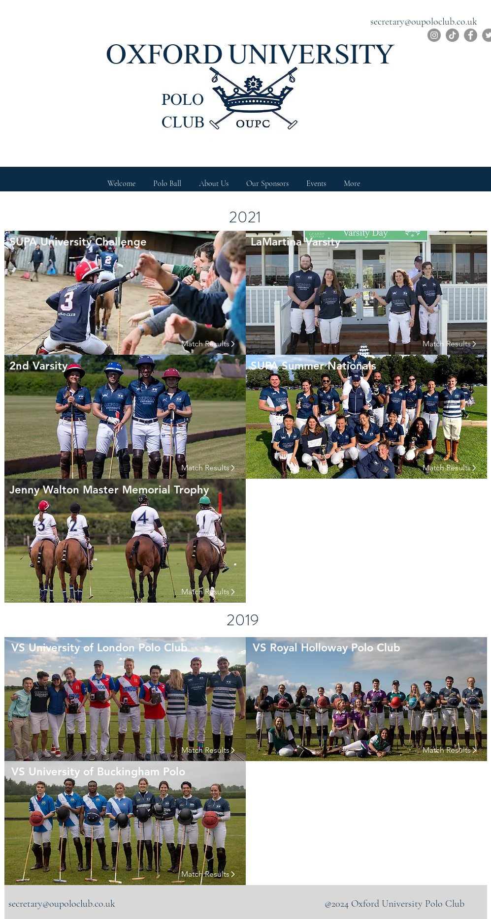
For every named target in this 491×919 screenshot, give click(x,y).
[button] (213, 179)
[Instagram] (434, 35)
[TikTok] (452, 35)
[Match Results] (202, 343)
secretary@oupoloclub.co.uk (423, 22)
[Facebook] (470, 35)
